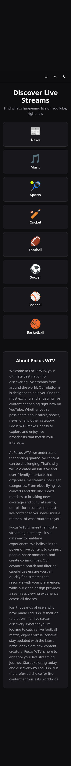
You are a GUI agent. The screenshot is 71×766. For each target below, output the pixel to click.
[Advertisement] (35, 35)
